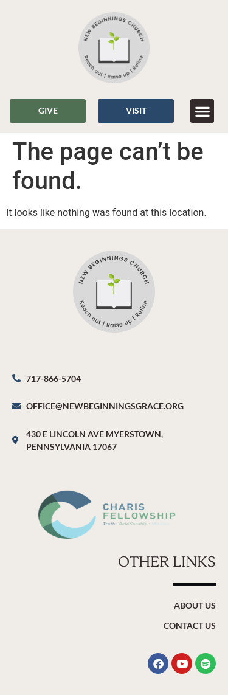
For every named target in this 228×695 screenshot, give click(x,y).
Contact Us (190, 625)
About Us (195, 605)
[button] (202, 111)
